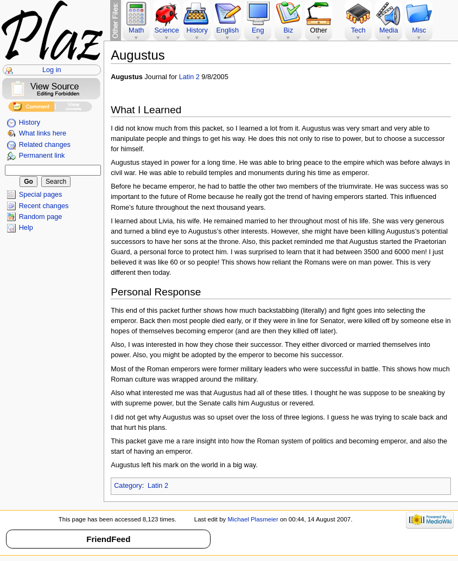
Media (388, 30)
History (29, 122)
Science (167, 30)
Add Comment (31, 108)
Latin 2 (189, 77)
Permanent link (42, 155)
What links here (42, 133)
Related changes (45, 145)
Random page (40, 217)
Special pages (40, 194)
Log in (51, 70)
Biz (288, 30)
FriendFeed (108, 539)
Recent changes (44, 206)
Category (128, 485)
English (227, 30)
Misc (419, 30)
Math (136, 30)
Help (26, 227)
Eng (258, 30)
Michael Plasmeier (252, 519)
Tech (358, 30)
